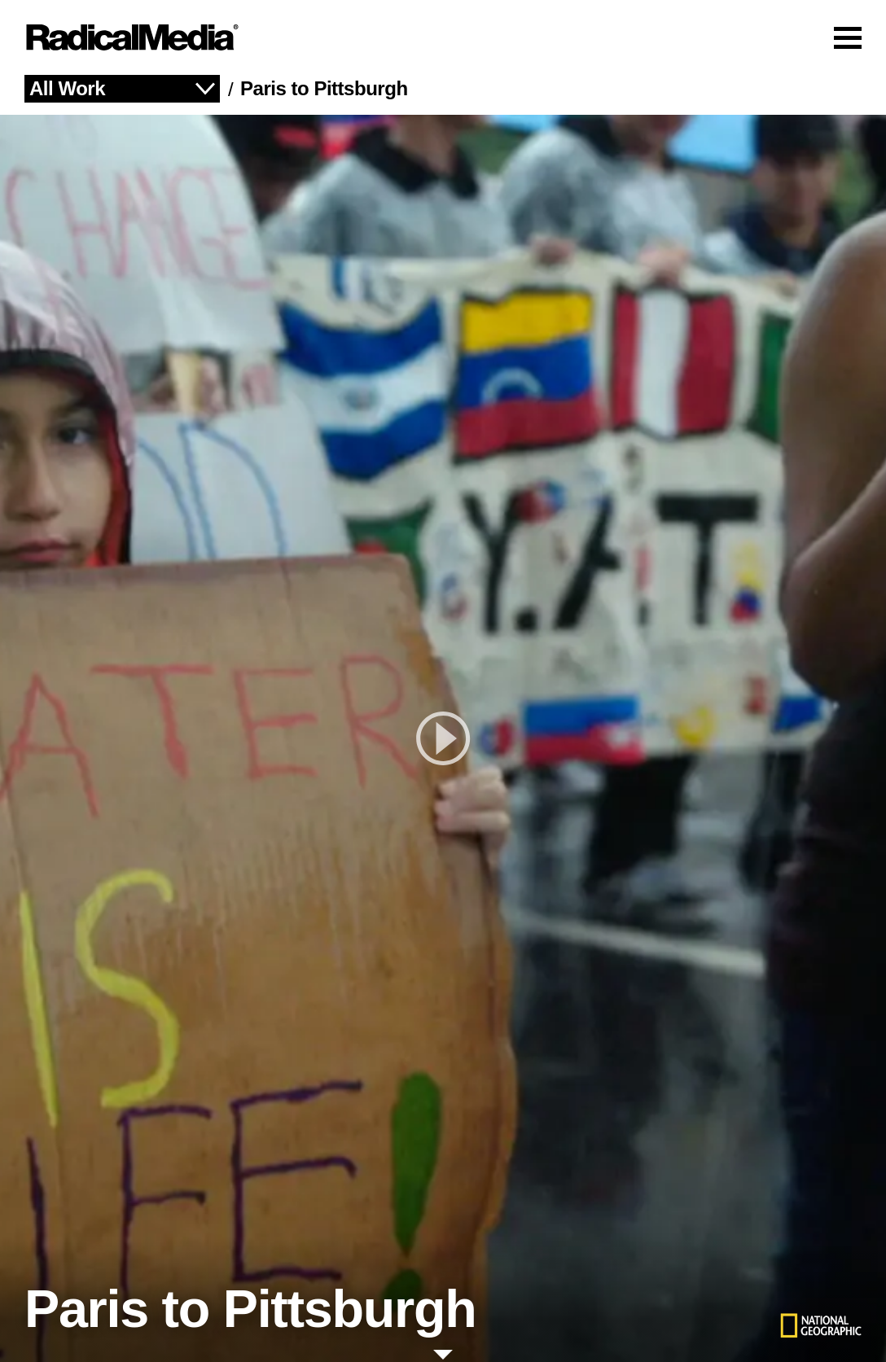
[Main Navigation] (443, 37)
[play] (443, 738)
